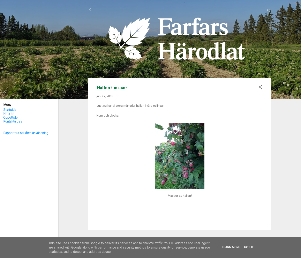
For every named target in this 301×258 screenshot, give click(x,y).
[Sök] (268, 11)
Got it (249, 247)
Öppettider (11, 117)
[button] (260, 87)
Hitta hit (8, 114)
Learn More (231, 247)
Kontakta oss (12, 121)
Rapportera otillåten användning (25, 133)
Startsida (9, 110)
